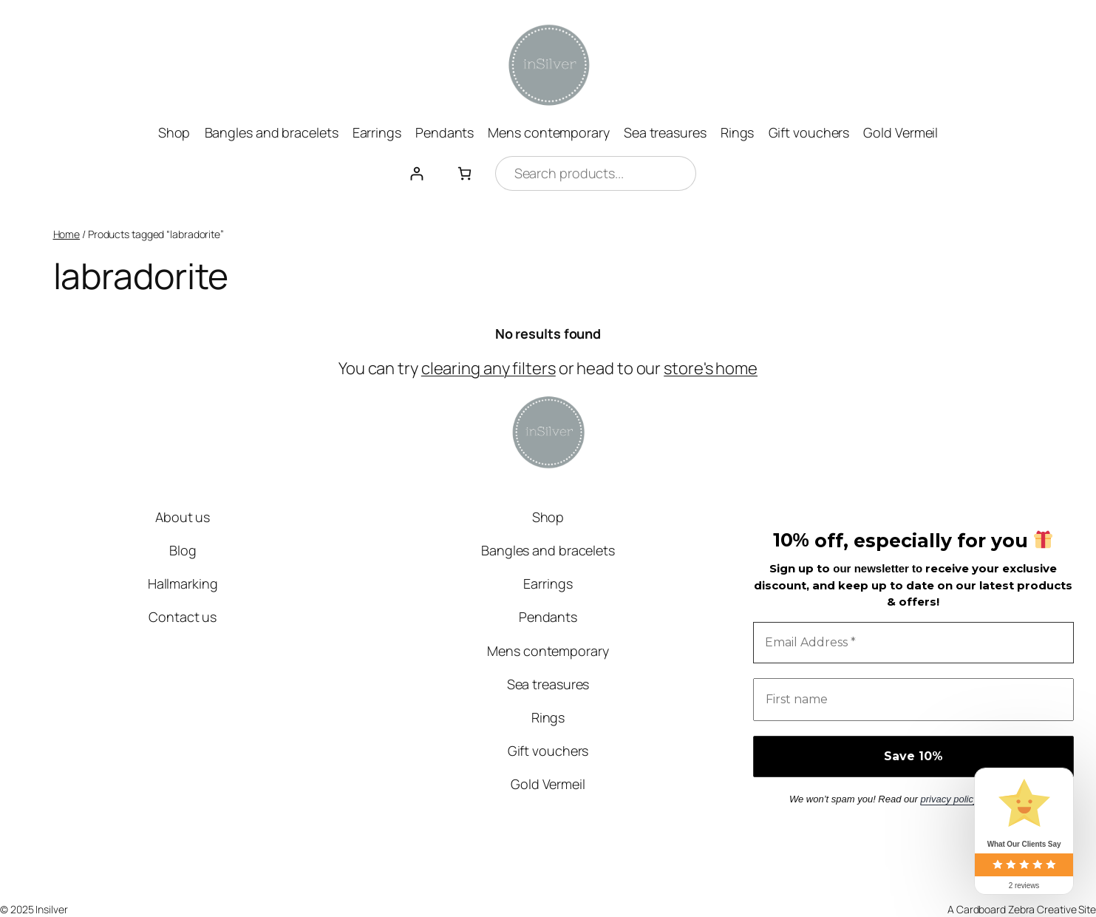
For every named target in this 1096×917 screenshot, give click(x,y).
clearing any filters (488, 368)
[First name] (913, 699)
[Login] (416, 173)
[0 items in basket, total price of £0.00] (464, 173)
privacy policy (949, 799)
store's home (711, 368)
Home (67, 234)
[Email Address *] (913, 642)
